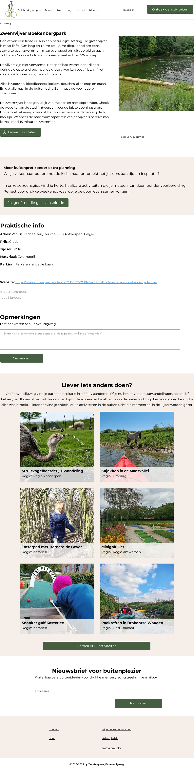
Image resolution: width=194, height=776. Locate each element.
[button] (22, 358)
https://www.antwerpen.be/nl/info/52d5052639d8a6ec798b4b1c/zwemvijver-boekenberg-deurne (86, 282)
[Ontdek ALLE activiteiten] (97, 645)
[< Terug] (7, 23)
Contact (54, 729)
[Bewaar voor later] (20, 132)
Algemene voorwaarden (116, 729)
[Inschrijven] (139, 703)
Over (52, 738)
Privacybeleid (110, 738)
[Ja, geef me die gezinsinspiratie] (36, 202)
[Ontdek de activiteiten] (170, 9)
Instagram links (111, 748)
